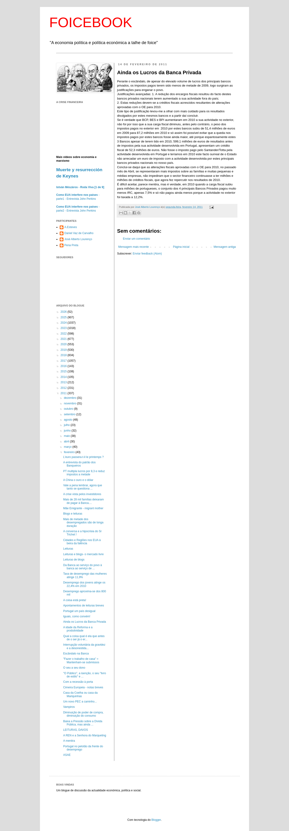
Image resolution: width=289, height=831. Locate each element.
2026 (64, 311)
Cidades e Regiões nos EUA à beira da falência (82, 541)
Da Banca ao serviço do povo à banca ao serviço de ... (82, 567)
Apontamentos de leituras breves (83, 605)
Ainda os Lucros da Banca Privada (84, 621)
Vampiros (69, 707)
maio (67, 436)
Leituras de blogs (73, 559)
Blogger (156, 819)
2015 (64, 371)
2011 (64, 393)
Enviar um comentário (136, 238)
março (68, 446)
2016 (64, 366)
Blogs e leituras (72, 513)
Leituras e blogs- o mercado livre (83, 554)
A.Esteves (70, 227)
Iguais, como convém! (76, 616)
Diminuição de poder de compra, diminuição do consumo (83, 714)
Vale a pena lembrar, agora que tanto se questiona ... (82, 487)
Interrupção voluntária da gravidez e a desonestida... (84, 646)
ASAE (67, 755)
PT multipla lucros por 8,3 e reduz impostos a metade (84, 473)
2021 (64, 339)
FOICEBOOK (90, 22)
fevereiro (70, 452)
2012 (64, 388)
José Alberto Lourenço (78, 239)
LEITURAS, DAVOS (75, 729)
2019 (64, 349)
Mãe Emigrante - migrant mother (83, 508)
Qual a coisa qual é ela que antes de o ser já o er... (84, 638)
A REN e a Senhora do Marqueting (84, 735)
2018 (64, 355)
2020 (64, 344)
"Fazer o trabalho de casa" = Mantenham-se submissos (81, 660)
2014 (64, 377)
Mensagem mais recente (133, 246)
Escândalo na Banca (76, 653)
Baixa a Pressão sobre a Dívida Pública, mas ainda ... (82, 723)
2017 (64, 360)
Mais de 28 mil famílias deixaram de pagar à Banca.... (83, 501)
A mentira (69, 740)
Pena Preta (71, 245)
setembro (70, 414)
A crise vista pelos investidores (82, 494)
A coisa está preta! (74, 600)
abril (67, 441)
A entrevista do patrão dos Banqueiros (79, 464)
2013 (64, 382)
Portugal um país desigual (79, 611)
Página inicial (181, 246)
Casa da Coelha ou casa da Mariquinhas (80, 694)
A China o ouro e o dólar (78, 480)
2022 (64, 333)
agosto (68, 419)
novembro (70, 403)
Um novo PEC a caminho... (80, 701)
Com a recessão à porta (78, 681)
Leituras (68, 548)
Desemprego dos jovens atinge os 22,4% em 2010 (84, 584)
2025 (64, 317)
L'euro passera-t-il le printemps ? (83, 457)
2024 (64, 322)
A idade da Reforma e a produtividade (77, 629)
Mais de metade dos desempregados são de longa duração (83, 523)
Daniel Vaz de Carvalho (78, 233)
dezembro (70, 397)
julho (67, 425)
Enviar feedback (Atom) (147, 253)
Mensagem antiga (225, 246)
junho (68, 430)
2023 (64, 328)
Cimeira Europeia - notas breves (83, 687)
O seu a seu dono (74, 667)
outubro (69, 408)
